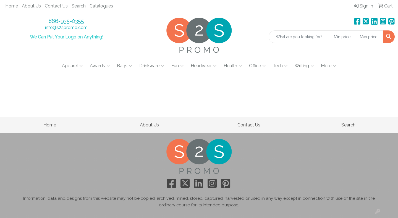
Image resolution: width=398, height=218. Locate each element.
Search (79, 6)
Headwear (203, 66)
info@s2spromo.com (66, 27)
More (328, 66)
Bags (124, 66)
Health (233, 66)
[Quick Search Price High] (370, 36)
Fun (177, 66)
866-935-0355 (66, 21)
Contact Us (56, 6)
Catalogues (101, 6)
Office (257, 66)
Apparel (72, 66)
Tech (280, 66)
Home (11, 6)
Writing (304, 66)
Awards (100, 66)
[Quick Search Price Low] (344, 36)
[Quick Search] (300, 36)
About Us (31, 6)
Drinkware (151, 66)
